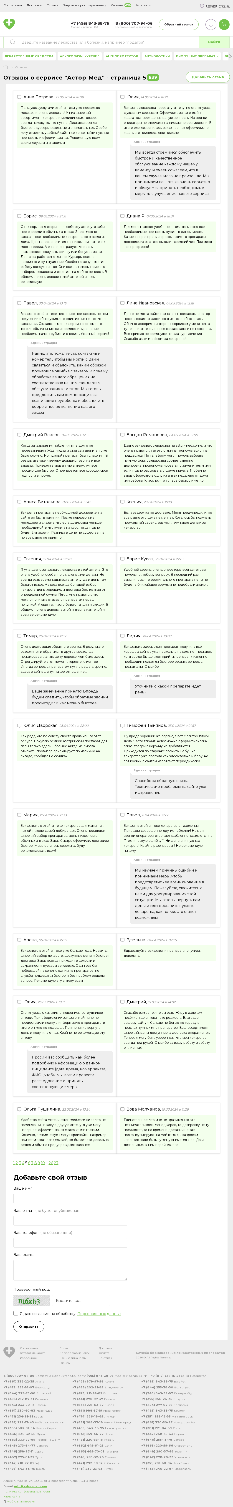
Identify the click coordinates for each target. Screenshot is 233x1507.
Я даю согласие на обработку (67, 1314)
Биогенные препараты (197, 56)
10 (43, 1163)
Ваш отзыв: (23, 1255)
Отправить (28, 1327)
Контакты (105, 1358)
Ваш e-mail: (47, 1210)
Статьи (63, 1348)
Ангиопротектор (122, 56)
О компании (29, 1348)
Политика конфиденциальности (26, 1491)
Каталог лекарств (32, 1353)
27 (56, 1163)
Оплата (52, 5)
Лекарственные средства (29, 56)
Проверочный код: (31, 1289)
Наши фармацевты (72, 1358)
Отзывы (64, 1363)
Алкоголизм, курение (79, 56)
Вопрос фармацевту (74, 1353)
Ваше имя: (23, 1188)
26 (51, 1163)
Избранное (28, 1358)
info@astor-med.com (30, 1486)
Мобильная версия (21, 1501)
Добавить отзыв (208, 77)
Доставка (105, 1348)
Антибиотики (157, 56)
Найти (214, 42)
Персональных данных (99, 1314)
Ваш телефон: (42, 1233)
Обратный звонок (178, 24)
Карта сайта (11, 1496)
